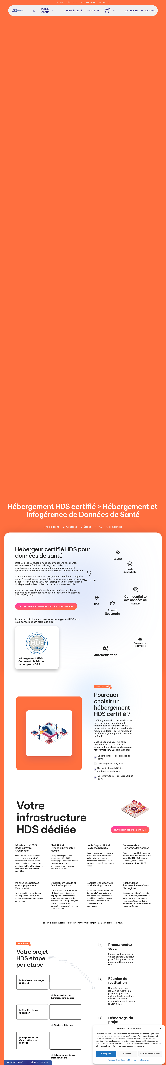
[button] (160, 1028)
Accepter (106, 1053)
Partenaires (133, 10)
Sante (93, 10)
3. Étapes (86, 526)
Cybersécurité (75, 10)
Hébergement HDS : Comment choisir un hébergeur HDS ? (31, 661)
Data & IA (110, 11)
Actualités (104, 2)
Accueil (60, 2)
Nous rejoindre (88, 2)
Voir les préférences (150, 1053)
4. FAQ (98, 526)
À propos (72, 2)
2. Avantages (70, 526)
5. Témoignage (114, 526)
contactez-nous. (115, 923)
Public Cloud (47, 11)
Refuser (127, 1053)
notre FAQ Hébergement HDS (91, 923)
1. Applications (51, 526)
